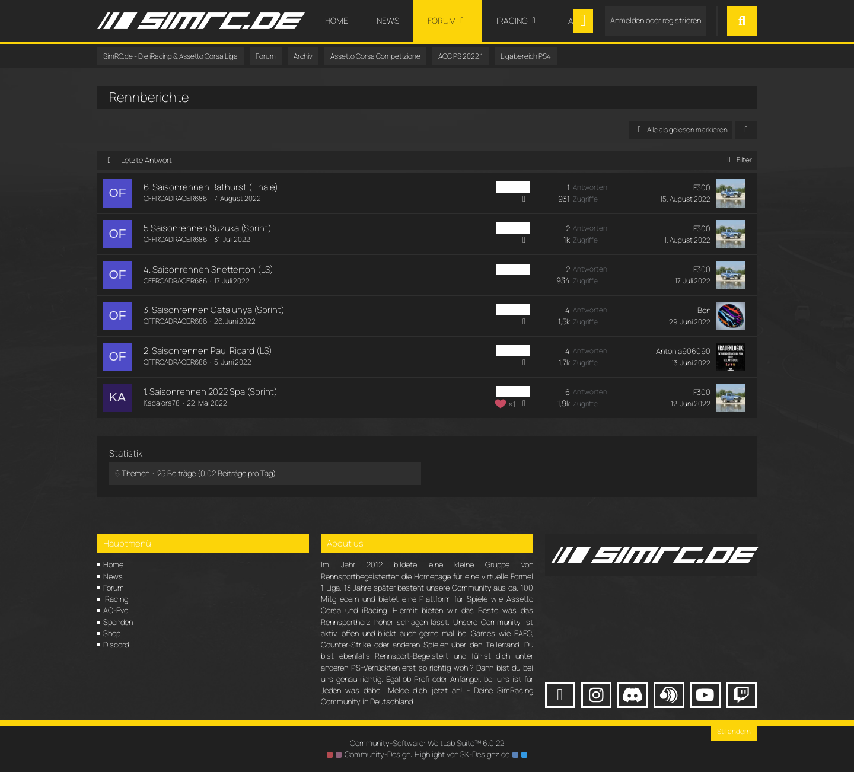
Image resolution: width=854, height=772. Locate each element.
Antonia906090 (683, 351)
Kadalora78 (162, 403)
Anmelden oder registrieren (655, 20)
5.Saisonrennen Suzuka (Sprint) (208, 228)
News (113, 576)
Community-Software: (427, 743)
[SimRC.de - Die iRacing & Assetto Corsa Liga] (201, 21)
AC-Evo (115, 610)
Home (113, 564)
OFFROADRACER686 (175, 198)
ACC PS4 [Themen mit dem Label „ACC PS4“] (513, 187)
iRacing (115, 599)
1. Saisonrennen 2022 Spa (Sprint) (211, 391)
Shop (111, 633)
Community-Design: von (427, 754)
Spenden (118, 622)
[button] (746, 130)
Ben (703, 310)
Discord (116, 644)
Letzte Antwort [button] (146, 160)
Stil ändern (734, 731)
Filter (737, 160)
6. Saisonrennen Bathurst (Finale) (211, 187)
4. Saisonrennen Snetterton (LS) (208, 269)
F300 (701, 187)
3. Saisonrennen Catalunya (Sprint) (214, 310)
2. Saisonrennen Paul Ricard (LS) (208, 350)
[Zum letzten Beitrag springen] (730, 193)
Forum (113, 587)
